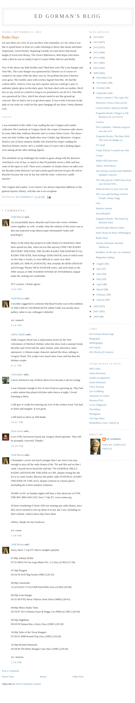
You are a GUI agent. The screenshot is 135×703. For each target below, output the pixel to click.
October (100, 87)
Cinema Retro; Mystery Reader (112, 107)
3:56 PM (16, 325)
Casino (99, 155)
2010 (96, 67)
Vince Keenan (96, 386)
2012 (96, 57)
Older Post (77, 676)
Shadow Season (104, 208)
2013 (96, 52)
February (101, 294)
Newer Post (8, 676)
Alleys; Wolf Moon (106, 165)
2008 (96, 306)
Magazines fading (105, 257)
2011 (96, 62)
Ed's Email (94, 347)
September (102, 93)
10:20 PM (17, 445)
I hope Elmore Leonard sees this (112, 150)
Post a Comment (10, 670)
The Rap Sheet (97, 418)
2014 (96, 47)
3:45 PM (16, 289)
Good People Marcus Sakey (110, 227)
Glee (98, 203)
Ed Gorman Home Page (101, 333)
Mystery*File (96, 400)
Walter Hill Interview (107, 160)
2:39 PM (16, 662)
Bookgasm (94, 413)
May (99, 279)
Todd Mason (17, 216)
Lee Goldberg (96, 391)
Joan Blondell (103, 213)
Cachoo (100, 121)
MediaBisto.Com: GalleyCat (104, 422)
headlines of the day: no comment (113, 252)
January (100, 299)
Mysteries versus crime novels (111, 102)
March (100, 289)
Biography (94, 338)
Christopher (17, 374)
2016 (96, 36)
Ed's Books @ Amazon (101, 352)
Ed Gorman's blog (67, 16)
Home (43, 676)
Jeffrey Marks (18, 334)
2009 (96, 73)
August (100, 263)
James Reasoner (97, 373)
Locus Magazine (97, 404)
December (102, 77)
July (98, 268)
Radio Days (102, 237)
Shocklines (95, 409)
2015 (96, 42)
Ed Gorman (113, 439)
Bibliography (96, 342)
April (99, 284)
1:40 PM (16, 535)
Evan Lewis (17, 431)
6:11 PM (16, 365)
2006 (96, 316)
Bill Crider (94, 368)
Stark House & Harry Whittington (113, 232)
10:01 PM (17, 422)
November (102, 82)
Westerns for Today (99, 395)
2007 (96, 311)
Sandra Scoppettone (99, 377)
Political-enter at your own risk (112, 188)
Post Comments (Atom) (28, 683)
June (99, 273)
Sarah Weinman (97, 382)
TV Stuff (100, 145)
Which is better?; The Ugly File (112, 97)
